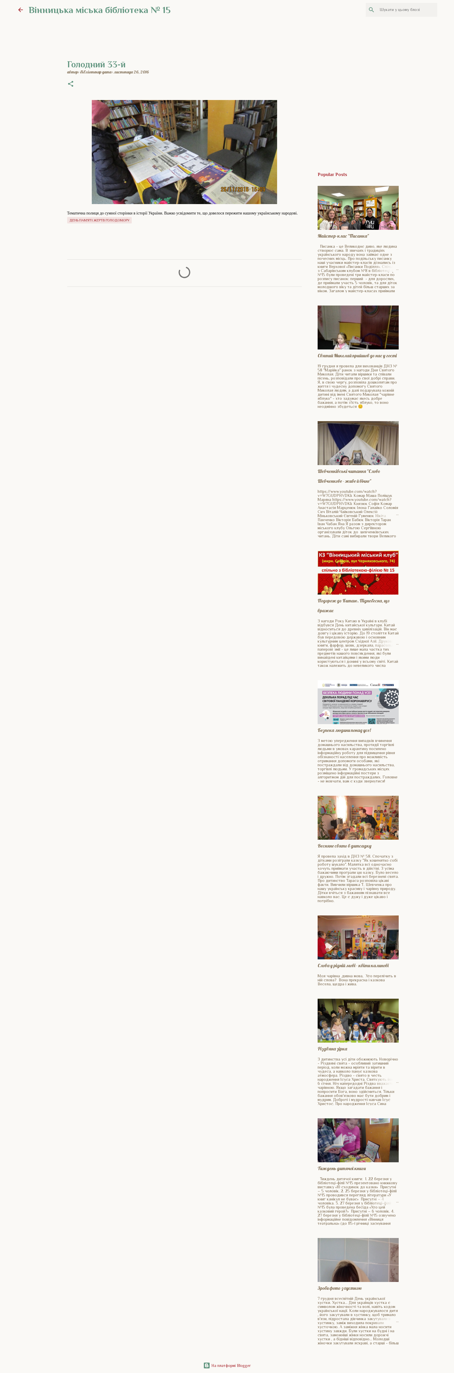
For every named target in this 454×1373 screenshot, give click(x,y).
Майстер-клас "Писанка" (343, 236)
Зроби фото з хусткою (340, 1288)
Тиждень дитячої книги (342, 1168)
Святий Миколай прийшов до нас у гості (357, 355)
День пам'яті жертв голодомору (99, 220)
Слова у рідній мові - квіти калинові (353, 965)
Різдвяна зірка (332, 1049)
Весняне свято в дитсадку (344, 846)
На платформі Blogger (227, 1365)
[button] (70, 84)
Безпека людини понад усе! (344, 730)
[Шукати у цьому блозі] (406, 10)
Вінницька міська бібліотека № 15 (100, 10)
